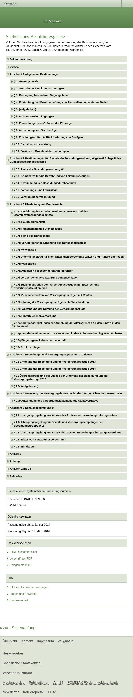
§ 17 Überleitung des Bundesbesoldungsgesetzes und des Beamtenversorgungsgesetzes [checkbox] (51, 213)
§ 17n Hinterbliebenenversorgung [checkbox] (35, 316)
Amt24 (58, 682)
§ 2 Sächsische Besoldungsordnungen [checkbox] (39, 88)
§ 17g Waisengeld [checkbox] (25, 263)
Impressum (45, 641)
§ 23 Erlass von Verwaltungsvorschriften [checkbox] (40, 439)
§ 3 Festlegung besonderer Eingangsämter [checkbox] (41, 95)
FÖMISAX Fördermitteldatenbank (92, 682)
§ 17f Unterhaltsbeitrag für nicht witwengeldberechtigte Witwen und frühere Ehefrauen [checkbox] (69, 256)
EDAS (52, 692)
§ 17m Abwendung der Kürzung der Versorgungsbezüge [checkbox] (49, 309)
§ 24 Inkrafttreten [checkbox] (25, 446)
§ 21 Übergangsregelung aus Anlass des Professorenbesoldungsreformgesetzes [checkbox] (65, 415)
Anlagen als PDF (19, 565)
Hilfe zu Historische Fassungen (27, 587)
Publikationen (39, 682)
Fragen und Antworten (22, 593)
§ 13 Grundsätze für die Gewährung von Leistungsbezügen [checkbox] (52, 176)
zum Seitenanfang (18, 627)
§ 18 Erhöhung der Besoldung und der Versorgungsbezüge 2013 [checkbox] (55, 361)
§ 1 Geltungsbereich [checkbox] (27, 81)
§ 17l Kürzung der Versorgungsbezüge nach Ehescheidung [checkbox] (51, 302)
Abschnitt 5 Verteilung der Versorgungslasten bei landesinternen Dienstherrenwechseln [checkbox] (66, 393)
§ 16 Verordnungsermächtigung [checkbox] (34, 196)
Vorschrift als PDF (19, 558)
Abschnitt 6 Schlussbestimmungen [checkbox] (32, 407)
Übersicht (10, 641)
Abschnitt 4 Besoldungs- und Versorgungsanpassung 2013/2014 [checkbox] (51, 354)
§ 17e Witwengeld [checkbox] (25, 249)
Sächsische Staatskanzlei (22, 663)
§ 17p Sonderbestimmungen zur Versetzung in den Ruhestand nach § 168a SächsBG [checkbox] (68, 333)
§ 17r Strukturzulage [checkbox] (27, 347)
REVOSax (52, 21)
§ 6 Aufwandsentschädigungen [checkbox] (34, 116)
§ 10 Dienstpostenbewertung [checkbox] (32, 144)
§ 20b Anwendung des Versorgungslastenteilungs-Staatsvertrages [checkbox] (56, 400)
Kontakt (27, 641)
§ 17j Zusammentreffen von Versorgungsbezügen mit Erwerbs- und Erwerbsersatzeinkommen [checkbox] (56, 286)
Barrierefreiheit (17, 600)
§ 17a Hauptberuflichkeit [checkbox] (29, 222)
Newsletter (11, 692)
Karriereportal (33, 692)
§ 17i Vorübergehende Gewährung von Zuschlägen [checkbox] (46, 277)
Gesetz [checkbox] (14, 66)
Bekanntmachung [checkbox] (21, 59)
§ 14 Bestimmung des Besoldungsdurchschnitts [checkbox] (45, 183)
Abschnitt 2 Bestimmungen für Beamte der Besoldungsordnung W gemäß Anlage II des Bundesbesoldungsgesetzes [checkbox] (65, 160)
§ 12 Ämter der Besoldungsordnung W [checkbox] (38, 169)
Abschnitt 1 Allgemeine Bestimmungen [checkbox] (35, 74)
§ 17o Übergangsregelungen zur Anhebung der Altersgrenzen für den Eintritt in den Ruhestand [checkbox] (67, 325)
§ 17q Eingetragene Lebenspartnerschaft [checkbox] (40, 340)
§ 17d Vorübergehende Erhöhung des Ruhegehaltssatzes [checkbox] (50, 242)
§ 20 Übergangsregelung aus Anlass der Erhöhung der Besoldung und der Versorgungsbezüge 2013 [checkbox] (61, 377)
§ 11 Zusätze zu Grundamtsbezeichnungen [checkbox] (41, 151)
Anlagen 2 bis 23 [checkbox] (20, 468)
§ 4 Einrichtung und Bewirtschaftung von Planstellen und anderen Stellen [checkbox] (61, 102)
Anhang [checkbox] (15, 461)
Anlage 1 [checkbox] (15, 453)
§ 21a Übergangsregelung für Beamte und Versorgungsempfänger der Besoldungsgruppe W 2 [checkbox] (58, 424)
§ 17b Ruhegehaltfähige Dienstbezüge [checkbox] (38, 228)
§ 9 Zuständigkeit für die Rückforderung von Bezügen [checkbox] (48, 137)
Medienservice (14, 682)
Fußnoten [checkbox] (16, 476)
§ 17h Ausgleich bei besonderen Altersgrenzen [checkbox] (43, 270)
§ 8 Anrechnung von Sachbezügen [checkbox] (36, 130)
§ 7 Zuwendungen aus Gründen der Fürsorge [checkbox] (43, 123)
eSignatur (65, 641)
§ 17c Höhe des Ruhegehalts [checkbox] (32, 235)
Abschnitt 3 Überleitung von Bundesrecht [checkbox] (36, 204)
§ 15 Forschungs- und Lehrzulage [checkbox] (35, 190)
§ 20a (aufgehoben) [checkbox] (26, 386)
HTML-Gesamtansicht (22, 551)
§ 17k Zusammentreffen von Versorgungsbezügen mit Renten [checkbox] (53, 295)
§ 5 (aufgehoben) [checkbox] (25, 109)
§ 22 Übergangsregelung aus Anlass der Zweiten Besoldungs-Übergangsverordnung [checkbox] (68, 432)
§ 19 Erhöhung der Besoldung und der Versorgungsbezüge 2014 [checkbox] (55, 368)
